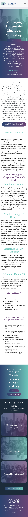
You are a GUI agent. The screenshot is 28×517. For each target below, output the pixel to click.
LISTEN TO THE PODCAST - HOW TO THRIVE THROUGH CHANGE (14, 124)
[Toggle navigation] (25, 3)
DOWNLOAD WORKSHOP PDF (14, 132)
